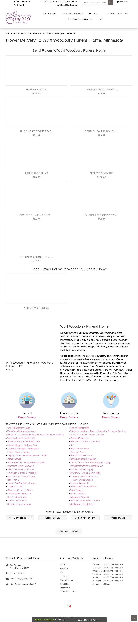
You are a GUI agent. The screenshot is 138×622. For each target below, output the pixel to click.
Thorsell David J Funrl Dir (19, 494)
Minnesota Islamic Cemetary (20, 466)
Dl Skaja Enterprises (17, 500)
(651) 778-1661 (17, 573)
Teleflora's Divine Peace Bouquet (36, 131)
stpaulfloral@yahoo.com (66, 5)
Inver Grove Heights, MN (20, 518)
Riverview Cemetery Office (83, 487)
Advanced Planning (79, 497)
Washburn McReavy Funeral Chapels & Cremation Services (35, 435)
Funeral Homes (66, 580)
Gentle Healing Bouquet (101, 131)
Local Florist (65, 588)
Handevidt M (13, 480)
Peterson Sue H (78, 452)
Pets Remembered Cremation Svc (86, 466)
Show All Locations (69, 531)
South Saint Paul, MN (85, 518)
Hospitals (64, 576)
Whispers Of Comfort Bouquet (101, 89)
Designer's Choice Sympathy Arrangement (36, 257)
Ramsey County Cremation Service (87, 435)
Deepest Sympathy (101, 173)
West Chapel (76, 490)
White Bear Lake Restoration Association (26, 462)
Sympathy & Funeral (36, 308)
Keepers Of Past (15, 487)
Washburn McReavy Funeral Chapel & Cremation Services (98, 431)
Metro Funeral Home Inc (82, 455)
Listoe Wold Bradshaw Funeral (22, 483)
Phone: (9, 369)
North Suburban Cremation (83, 459)
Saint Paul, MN (53, 518)
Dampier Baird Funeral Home (21, 476)
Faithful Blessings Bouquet (101, 215)
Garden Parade (36, 89)
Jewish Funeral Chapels (81, 480)
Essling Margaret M (79, 428)
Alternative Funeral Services (20, 469)
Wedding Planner (73, 13)
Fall (100, 19)
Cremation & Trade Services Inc (22, 473)
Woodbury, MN (118, 518)
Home (9, 33)
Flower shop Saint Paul (111, 373)
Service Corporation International (23, 449)
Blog (62, 572)
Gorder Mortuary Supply (81, 469)
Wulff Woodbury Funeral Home (61, 33)
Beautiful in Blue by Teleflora (36, 215)
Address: (10, 366)
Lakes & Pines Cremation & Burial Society (90, 462)
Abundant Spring (36, 173)
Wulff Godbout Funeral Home (21, 438)
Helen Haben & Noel (17, 497)
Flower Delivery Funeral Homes (29, 33)
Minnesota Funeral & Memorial (85, 442)
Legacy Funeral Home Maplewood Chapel (27, 455)
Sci (71, 445)
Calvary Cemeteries (79, 438)
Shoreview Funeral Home (19, 504)
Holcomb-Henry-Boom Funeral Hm (23, 442)
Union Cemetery (78, 494)
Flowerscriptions (118, 13)
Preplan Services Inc (80, 483)
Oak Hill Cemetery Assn (18, 428)
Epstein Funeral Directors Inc (84, 476)
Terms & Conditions (68, 592)
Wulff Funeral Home (79, 449)
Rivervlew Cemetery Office (20, 490)
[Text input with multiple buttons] (95, 2)
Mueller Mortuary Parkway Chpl (22, 445)
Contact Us (64, 584)
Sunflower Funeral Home (82, 504)
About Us (64, 568)
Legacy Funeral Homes (18, 452)
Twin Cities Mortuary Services (21, 431)
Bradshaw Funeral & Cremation (85, 473)
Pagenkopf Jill (14, 459)
